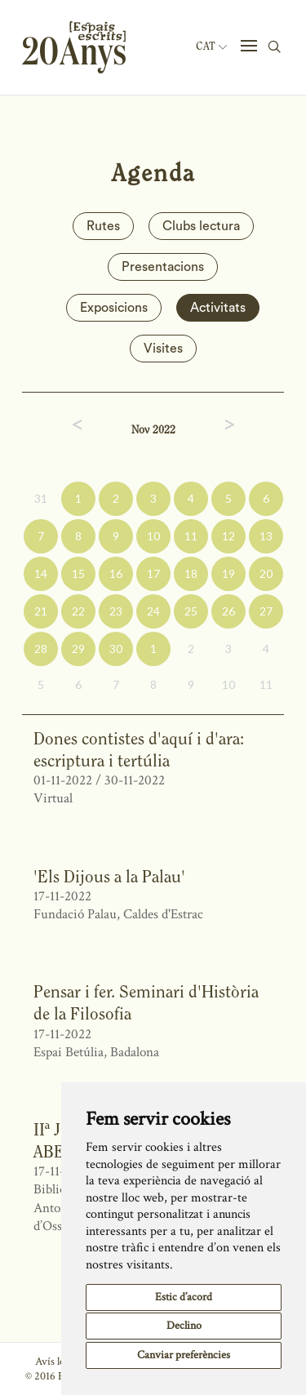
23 (115, 611)
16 (115, 573)
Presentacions (163, 266)
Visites (163, 348)
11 (190, 536)
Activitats (218, 307)
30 (115, 648)
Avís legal (56, 1361)
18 (190, 573)
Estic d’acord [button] (183, 1297)
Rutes (103, 226)
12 (228, 536)
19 (228, 573)
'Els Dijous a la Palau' (109, 876)
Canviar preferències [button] (183, 1355)
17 (153, 573)
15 (78, 573)
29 (78, 648)
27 (266, 611)
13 (266, 536)
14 (40, 573)
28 (40, 648)
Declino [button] (184, 1325)
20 (266, 573)
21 (40, 611)
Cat (211, 46)
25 (190, 611)
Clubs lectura (201, 226)
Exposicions (114, 307)
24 (153, 611)
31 (40, 498)
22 (78, 611)
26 (228, 611)
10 (153, 536)
